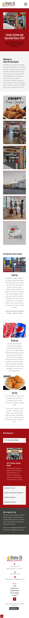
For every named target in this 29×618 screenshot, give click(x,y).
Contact (14, 595)
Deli (14, 586)
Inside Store (14, 588)
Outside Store (14, 590)
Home (14, 583)
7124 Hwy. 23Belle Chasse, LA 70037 (14, 567)
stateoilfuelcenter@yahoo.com (15, 579)
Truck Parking (14, 593)
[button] (25, 4)
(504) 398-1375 (15, 574)
